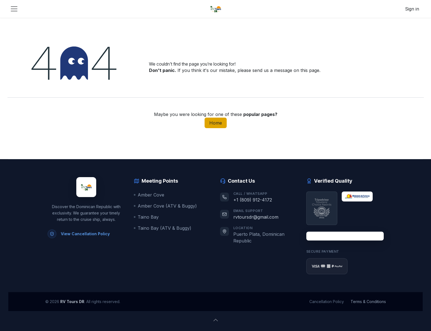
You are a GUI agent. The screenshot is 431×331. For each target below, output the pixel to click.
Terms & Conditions (368, 301)
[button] (215, 320)
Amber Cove (149, 195)
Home (215, 123)
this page (310, 70)
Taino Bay (146, 217)
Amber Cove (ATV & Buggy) (165, 206)
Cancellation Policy (326, 301)
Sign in (412, 9)
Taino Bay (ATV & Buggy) (162, 228)
